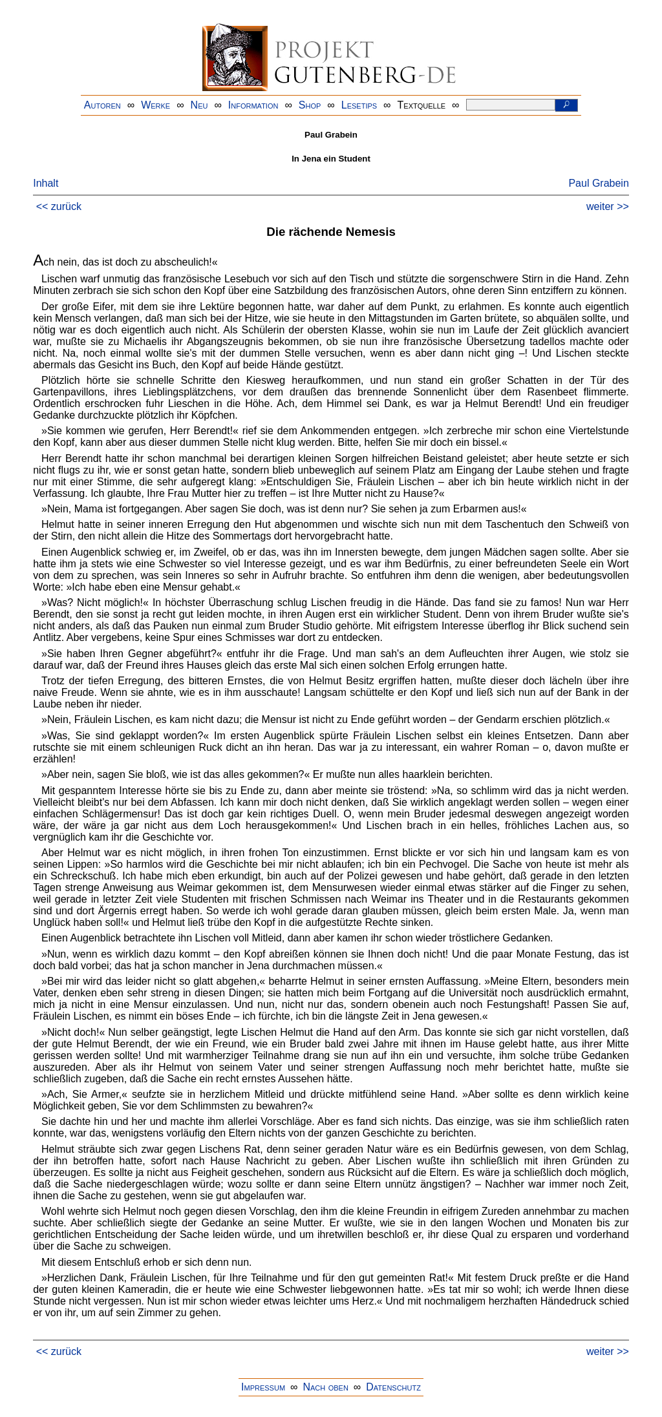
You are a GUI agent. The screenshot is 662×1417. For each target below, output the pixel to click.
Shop (310, 105)
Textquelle (422, 105)
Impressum (263, 1386)
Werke (155, 105)
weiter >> (607, 206)
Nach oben (325, 1386)
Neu (199, 105)
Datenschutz (393, 1386)
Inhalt (45, 183)
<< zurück (58, 206)
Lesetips (359, 105)
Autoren (102, 105)
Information (253, 105)
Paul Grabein (598, 183)
